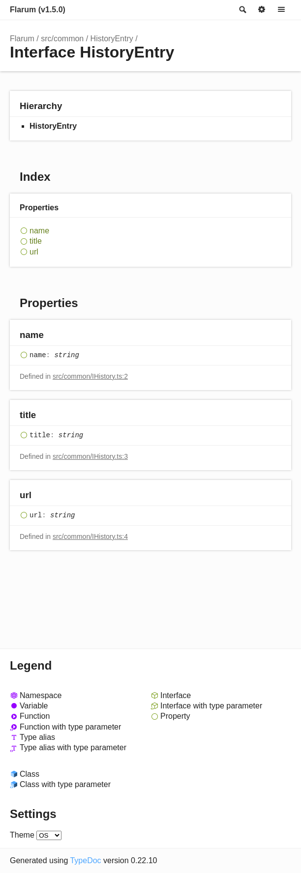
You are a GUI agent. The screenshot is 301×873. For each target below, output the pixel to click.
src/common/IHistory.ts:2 (90, 376)
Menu (281, 10)
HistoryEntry (111, 38)
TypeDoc (85, 860)
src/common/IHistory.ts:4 (90, 536)
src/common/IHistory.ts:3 (90, 456)
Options (261, 10)
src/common (62, 38)
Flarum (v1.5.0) (37, 9)
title (36, 241)
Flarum (22, 38)
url (34, 252)
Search (242, 10)
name (39, 230)
